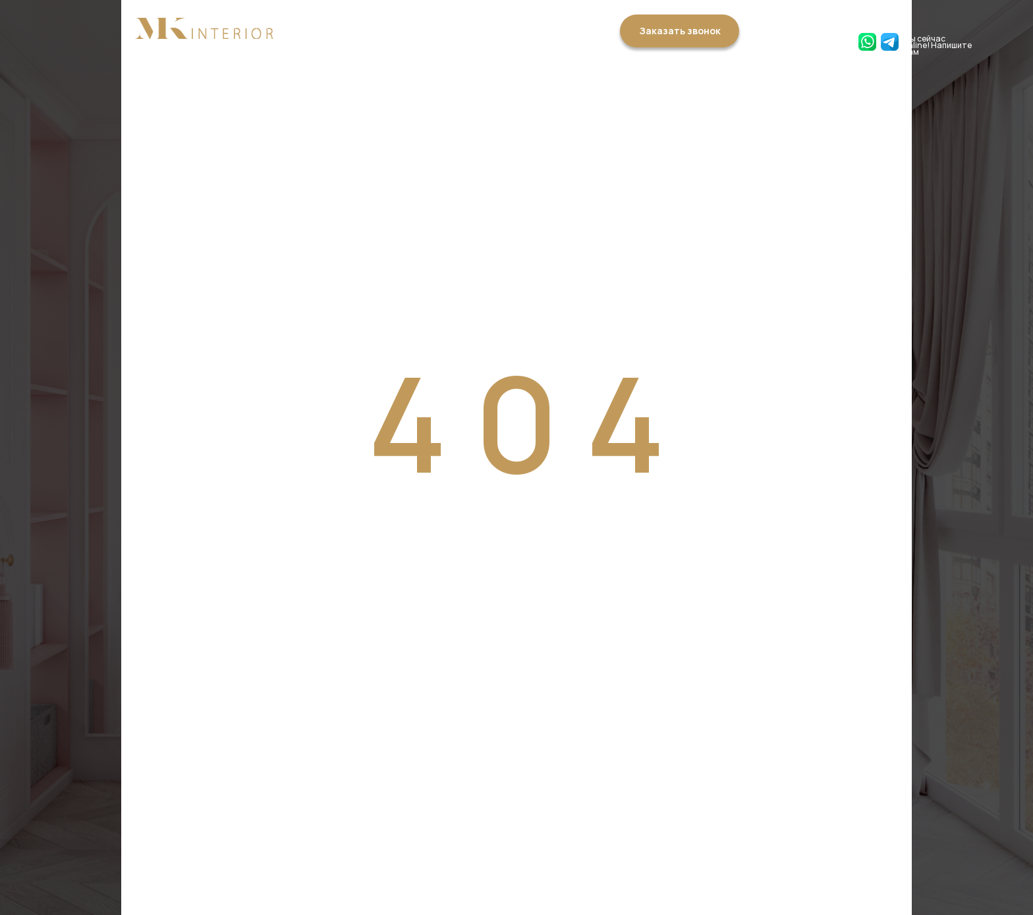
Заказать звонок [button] (680, 30)
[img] (203, 28)
